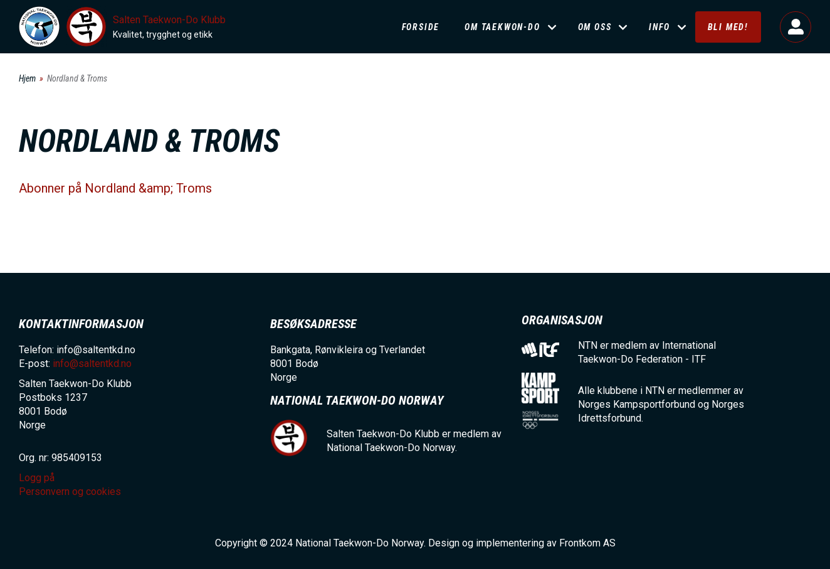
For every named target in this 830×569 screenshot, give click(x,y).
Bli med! (728, 27)
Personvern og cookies (70, 491)
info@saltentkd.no (92, 364)
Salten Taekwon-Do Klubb (169, 20)
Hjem (27, 78)
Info (659, 27)
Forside (421, 27)
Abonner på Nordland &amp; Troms (115, 188)
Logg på (795, 27)
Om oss (595, 27)
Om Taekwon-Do (502, 27)
